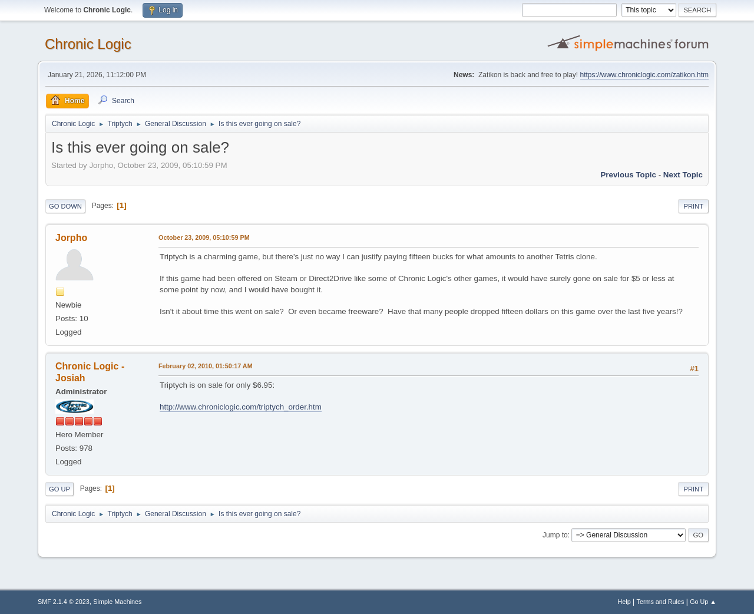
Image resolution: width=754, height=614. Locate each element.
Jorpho (71, 238)
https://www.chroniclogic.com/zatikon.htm (644, 75)
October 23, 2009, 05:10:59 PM (204, 237)
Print (693, 206)
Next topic (683, 174)
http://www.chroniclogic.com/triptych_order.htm (241, 406)
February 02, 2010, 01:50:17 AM (205, 365)
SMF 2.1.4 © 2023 (64, 601)
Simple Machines (117, 601)
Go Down (65, 206)
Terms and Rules (660, 601)
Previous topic (628, 174)
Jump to (555, 535)
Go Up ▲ (703, 601)
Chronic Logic (88, 44)
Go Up (59, 489)
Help (624, 601)
